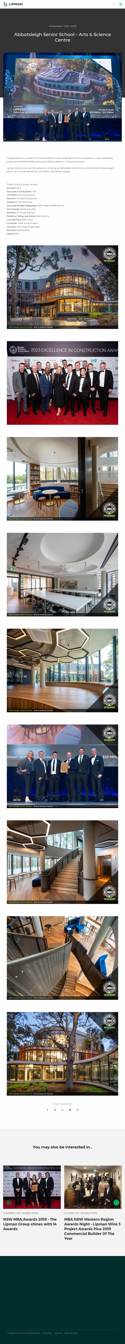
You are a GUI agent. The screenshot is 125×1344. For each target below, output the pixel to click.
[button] (116, 1203)
